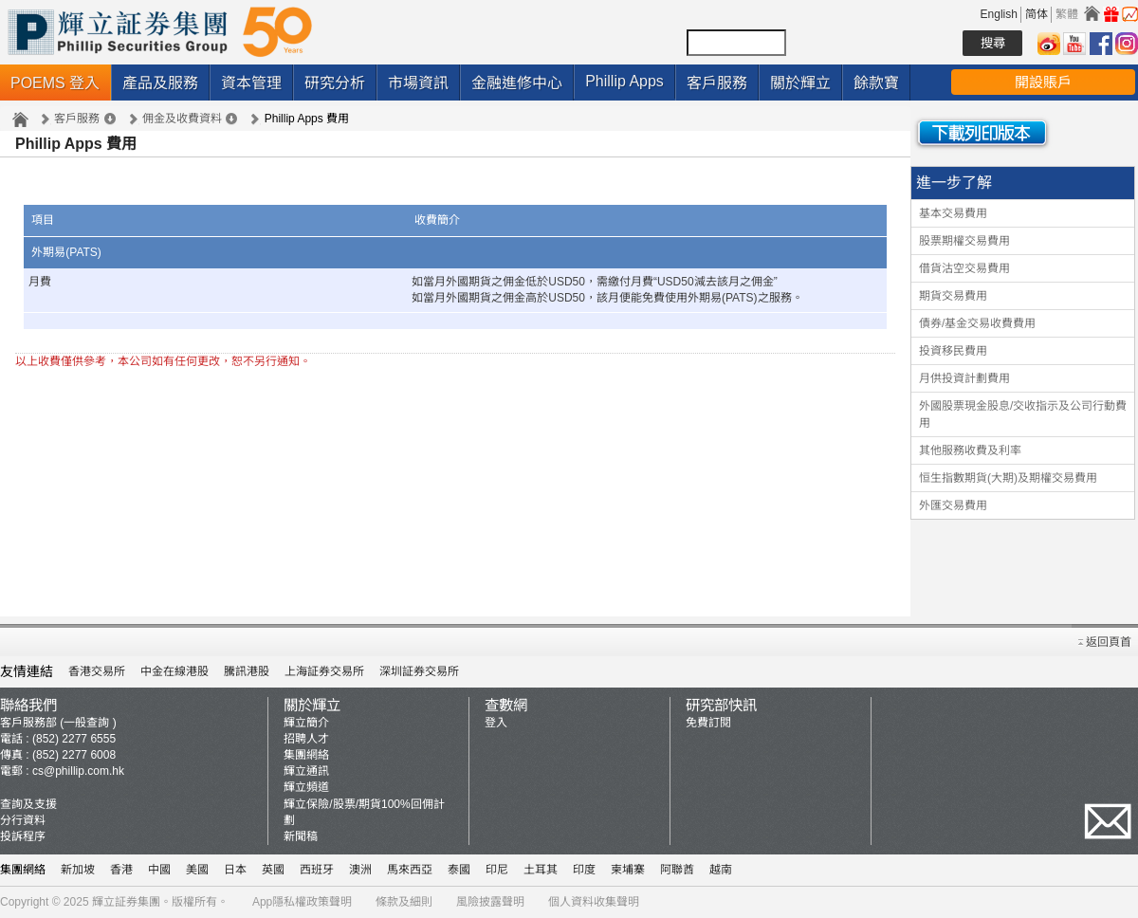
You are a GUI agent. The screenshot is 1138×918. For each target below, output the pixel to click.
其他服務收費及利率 (970, 450)
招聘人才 (306, 738)
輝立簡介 (306, 722)
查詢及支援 (28, 804)
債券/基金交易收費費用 (977, 323)
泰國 (459, 869)
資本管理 (251, 83)
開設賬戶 (1043, 82)
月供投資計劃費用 (964, 378)
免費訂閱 (708, 722)
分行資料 (23, 820)
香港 (121, 869)
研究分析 (334, 83)
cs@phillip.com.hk (78, 771)
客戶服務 (717, 83)
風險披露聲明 (490, 902)
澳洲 (360, 869)
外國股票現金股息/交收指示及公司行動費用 (1023, 414)
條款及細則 (404, 902)
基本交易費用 (953, 213)
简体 (1036, 14)
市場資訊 (418, 83)
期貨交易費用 (953, 296)
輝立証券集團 (126, 902)
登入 (496, 722)
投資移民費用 (953, 351)
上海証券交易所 (324, 671)
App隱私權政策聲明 (302, 902)
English (999, 14)
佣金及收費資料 (182, 118)
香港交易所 (96, 671)
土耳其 (540, 869)
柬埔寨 (628, 869)
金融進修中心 (516, 83)
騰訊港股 (246, 671)
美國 (197, 869)
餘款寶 (876, 83)
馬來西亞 (409, 869)
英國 (273, 869)
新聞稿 (301, 836)
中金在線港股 (174, 671)
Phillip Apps (624, 81)
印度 (584, 869)
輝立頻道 (306, 787)
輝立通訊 (306, 771)
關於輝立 (800, 83)
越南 (720, 869)
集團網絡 (306, 755)
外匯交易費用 (953, 505)
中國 (159, 869)
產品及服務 (160, 83)
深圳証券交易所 (419, 671)
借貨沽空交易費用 (964, 268)
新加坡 (78, 869)
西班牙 (317, 869)
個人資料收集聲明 (593, 902)
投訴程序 (23, 836)
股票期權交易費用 (964, 241)
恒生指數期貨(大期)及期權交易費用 (1008, 478)
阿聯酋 (677, 869)
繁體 (1066, 14)
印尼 (497, 869)
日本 (235, 869)
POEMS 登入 (55, 83)
